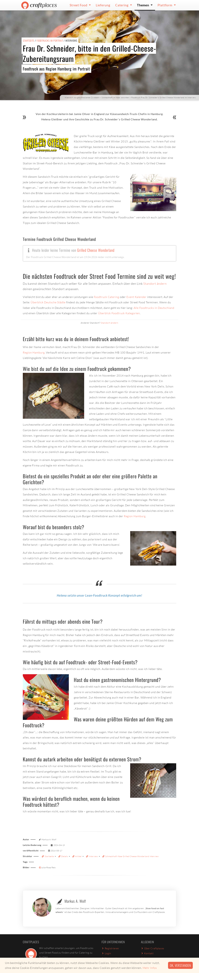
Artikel (77, 856)
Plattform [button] (165, 5)
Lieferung (103, 5)
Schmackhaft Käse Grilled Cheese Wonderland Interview (130, 856)
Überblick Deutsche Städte (48, 302)
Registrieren (110, 948)
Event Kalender (136, 297)
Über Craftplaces (152, 948)
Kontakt (147, 953)
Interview (92, 856)
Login (106, 953)
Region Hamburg (34, 352)
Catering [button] (122, 5)
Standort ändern (155, 283)
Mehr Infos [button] (150, 968)
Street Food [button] (79, 5)
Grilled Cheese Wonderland (96, 250)
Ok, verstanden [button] (180, 965)
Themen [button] (143, 5)
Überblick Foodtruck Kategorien (119, 313)
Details (63, 856)
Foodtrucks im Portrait (49, 40)
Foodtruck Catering (106, 297)
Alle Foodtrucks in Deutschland (154, 308)
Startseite (28, 40)
